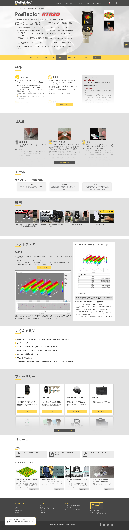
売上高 (88, 3)
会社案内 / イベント (20, 510)
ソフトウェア (61, 57)
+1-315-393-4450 (69, 507)
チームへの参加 (44, 507)
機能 (31, 57)
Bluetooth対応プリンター (75, 397)
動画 (53, 57)
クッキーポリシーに (14, 521)
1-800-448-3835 (69, 505)
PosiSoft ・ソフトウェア (21, 505)
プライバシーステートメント (47, 508)
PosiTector (20, 397)
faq (69, 57)
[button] (59, 3)
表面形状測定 (31, 8)
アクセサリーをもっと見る (64, 430)
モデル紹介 (45, 57)
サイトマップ (43, 505)
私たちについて (70, 3)
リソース (80, 3)
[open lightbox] (109, 15)
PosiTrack (42, 512)
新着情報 (17, 512)
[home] (23, 3)
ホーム (16, 8)
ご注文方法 (97, 57)
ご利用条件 (43, 510)
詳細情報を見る (64, 162)
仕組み (37, 57)
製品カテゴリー (23, 8)
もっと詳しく (43, 267)
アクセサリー (77, 57)
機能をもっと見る (64, 104)
